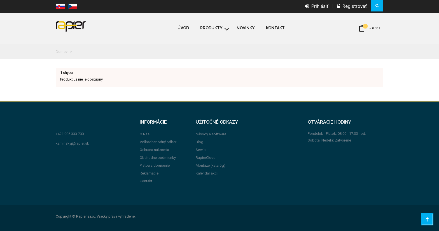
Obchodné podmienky (158, 157)
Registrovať (352, 6)
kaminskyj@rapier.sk (72, 143)
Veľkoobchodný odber (158, 142)
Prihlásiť (316, 6)
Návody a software (211, 134)
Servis (201, 150)
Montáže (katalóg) (210, 165)
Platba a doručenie (155, 165)
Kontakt (146, 181)
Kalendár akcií (207, 173)
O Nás (145, 134)
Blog (199, 142)
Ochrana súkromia (154, 150)
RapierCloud (206, 157)
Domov (61, 51)
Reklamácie (149, 173)
